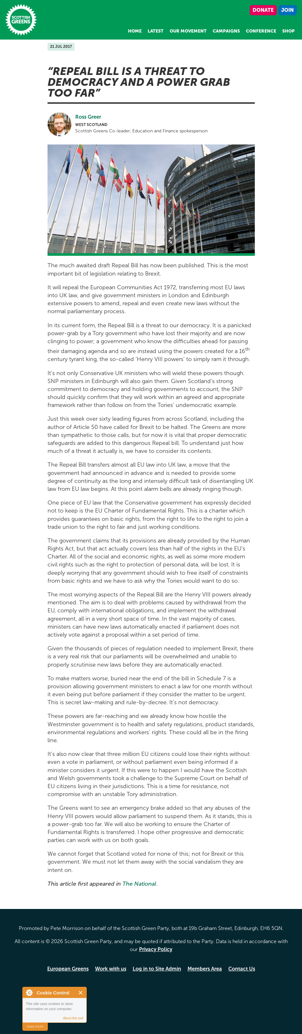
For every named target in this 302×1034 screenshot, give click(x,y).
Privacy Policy (155, 949)
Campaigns (226, 31)
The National (139, 883)
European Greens (68, 969)
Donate (263, 10)
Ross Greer (88, 117)
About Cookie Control (29, 992)
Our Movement (188, 31)
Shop (288, 31)
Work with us (110, 969)
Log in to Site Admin (157, 969)
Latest (156, 31)
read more (35, 1026)
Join (287, 10)
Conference (261, 31)
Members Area (205, 969)
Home (135, 31)
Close (81, 993)
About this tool (73, 1018)
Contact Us (241, 969)
